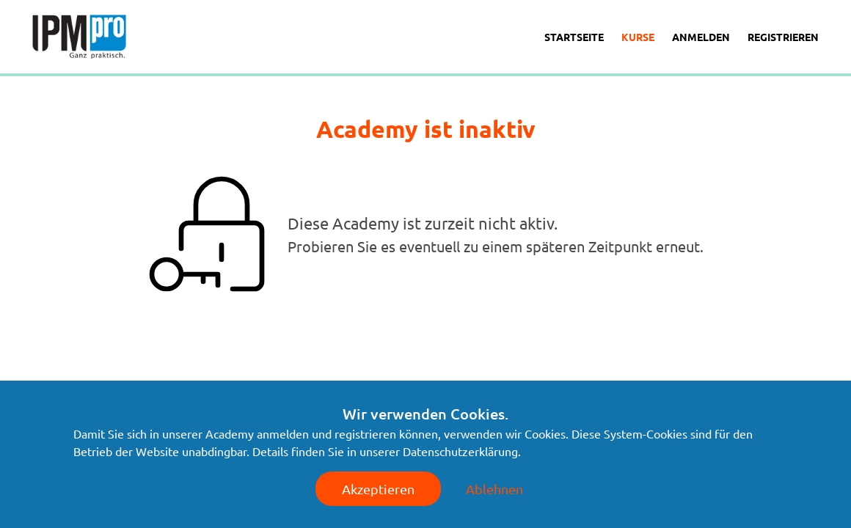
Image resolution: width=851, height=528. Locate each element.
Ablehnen (494, 488)
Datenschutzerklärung (460, 451)
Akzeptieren (378, 488)
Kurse (637, 36)
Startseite (574, 36)
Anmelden (701, 36)
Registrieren (783, 36)
